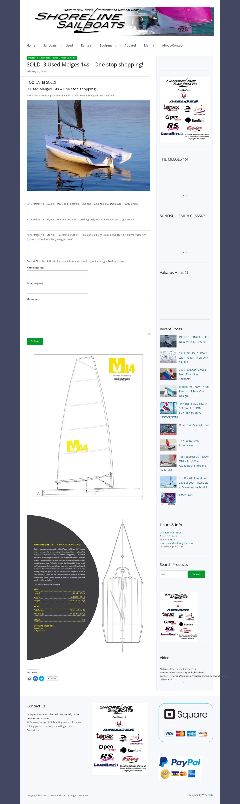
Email (35, 283)
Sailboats (50, 45)
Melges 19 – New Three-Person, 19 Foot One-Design (194, 391)
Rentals (86, 45)
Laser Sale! (185, 495)
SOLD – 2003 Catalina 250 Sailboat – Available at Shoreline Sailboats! (193, 482)
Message (32, 299)
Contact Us (33, 730)
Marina (149, 45)
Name (35, 267)
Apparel (130, 45)
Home (31, 45)
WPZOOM (207, 795)
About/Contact (173, 45)
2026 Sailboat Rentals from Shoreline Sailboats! (192, 374)
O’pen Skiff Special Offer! (194, 425)
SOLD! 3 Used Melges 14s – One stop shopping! (85, 64)
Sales (55, 57)
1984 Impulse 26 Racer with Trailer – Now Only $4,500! (193, 357)
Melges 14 (33, 57)
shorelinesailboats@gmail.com (176, 543)
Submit (35, 341)
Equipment (108, 45)
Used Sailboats (68, 57)
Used (69, 45)
